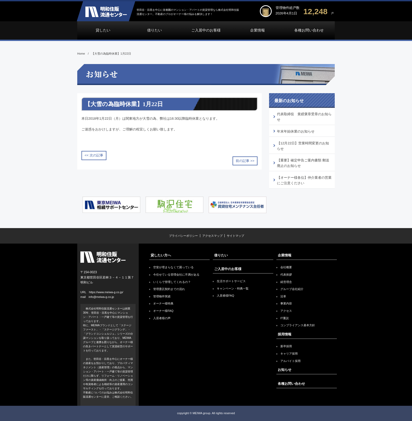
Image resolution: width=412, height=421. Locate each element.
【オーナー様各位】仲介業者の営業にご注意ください (304, 180)
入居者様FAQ (225, 295)
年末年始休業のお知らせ (296, 131)
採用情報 (284, 334)
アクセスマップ (212, 235)
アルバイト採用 (290, 360)
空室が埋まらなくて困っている (173, 267)
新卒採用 (286, 346)
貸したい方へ (161, 255)
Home (81, 53)
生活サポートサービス (231, 281)
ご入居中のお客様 (206, 30)
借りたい (154, 30)
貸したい (103, 30)
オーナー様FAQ (163, 310)
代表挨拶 (286, 274)
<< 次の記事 (94, 155)
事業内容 (286, 303)
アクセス (286, 310)
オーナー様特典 (163, 303)
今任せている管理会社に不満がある (176, 274)
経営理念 (286, 281)
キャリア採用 (289, 353)
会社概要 (286, 267)
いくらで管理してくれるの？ (172, 281)
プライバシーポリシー (183, 235)
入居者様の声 (162, 318)
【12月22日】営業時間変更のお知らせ (303, 146)
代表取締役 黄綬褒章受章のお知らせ (304, 117)
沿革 (283, 296)
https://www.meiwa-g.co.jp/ (106, 292)
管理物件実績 (162, 296)
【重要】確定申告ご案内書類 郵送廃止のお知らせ (303, 163)
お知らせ (284, 370)
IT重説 (284, 318)
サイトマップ (235, 235)
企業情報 (257, 30)
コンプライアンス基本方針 (297, 325)
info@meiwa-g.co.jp (101, 296)
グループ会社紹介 (291, 289)
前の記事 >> (245, 161)
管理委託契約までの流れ (169, 289)
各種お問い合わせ (309, 30)
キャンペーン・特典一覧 (233, 288)
